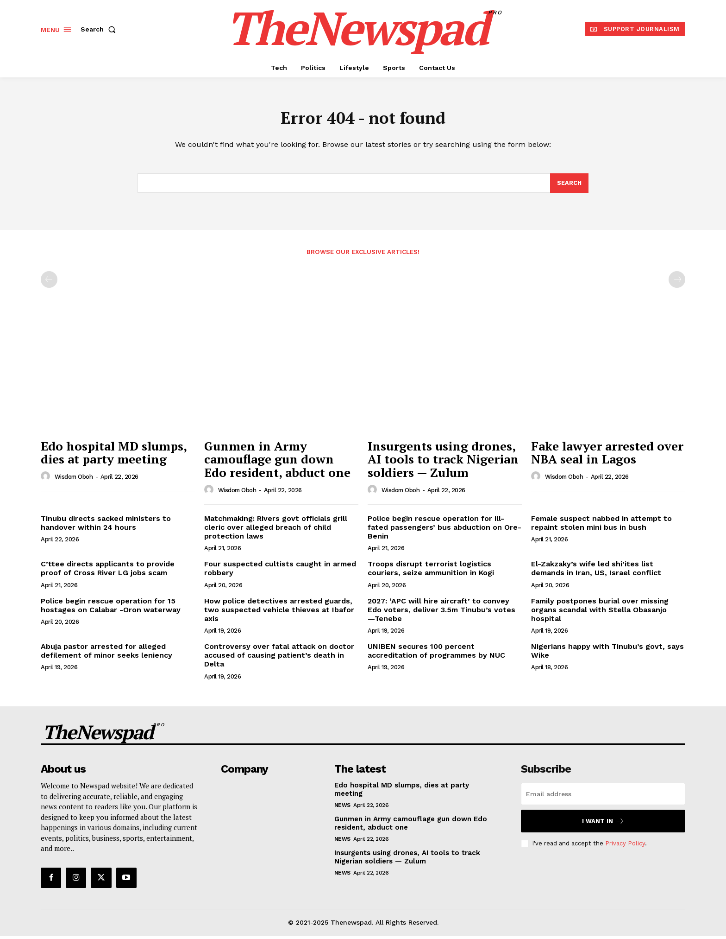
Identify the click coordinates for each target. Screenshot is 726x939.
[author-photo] (47, 480)
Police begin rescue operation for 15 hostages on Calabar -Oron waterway (111, 608)
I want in (603, 824)
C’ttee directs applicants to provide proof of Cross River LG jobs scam (108, 572)
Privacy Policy (625, 847)
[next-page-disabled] (677, 283)
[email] (603, 798)
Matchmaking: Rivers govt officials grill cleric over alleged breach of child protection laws (275, 530)
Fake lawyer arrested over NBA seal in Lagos (607, 456)
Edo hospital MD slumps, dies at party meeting (114, 456)
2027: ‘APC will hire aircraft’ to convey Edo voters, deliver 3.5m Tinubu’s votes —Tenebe (441, 613)
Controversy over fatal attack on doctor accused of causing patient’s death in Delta (279, 659)
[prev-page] (49, 283)
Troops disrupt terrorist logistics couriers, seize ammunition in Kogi (431, 572)
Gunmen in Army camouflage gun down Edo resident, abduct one (277, 463)
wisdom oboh (74, 480)
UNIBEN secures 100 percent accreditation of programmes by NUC (436, 654)
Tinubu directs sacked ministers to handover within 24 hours (106, 526)
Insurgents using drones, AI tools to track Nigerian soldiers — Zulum (443, 463)
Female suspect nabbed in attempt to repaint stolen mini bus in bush (601, 526)
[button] (100, 29)
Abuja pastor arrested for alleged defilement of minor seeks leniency (106, 654)
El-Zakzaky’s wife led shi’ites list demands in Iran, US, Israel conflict (596, 572)
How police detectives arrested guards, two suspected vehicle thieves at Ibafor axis (279, 613)
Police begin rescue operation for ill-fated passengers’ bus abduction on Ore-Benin (444, 530)
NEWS (342, 809)
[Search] (569, 186)
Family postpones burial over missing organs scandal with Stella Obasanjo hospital (600, 613)
